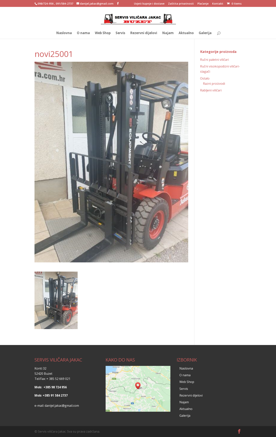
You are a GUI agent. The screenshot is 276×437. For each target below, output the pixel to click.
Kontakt (217, 3)
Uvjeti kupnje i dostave (149, 3)
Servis (120, 33)
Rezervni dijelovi (143, 33)
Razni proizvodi (214, 83)
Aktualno (186, 33)
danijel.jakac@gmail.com (62, 405)
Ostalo (204, 78)
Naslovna (64, 33)
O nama (83, 33)
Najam (168, 33)
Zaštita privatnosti (181, 3)
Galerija (205, 33)
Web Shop (103, 33)
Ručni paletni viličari (214, 60)
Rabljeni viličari (211, 90)
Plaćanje (203, 3)
